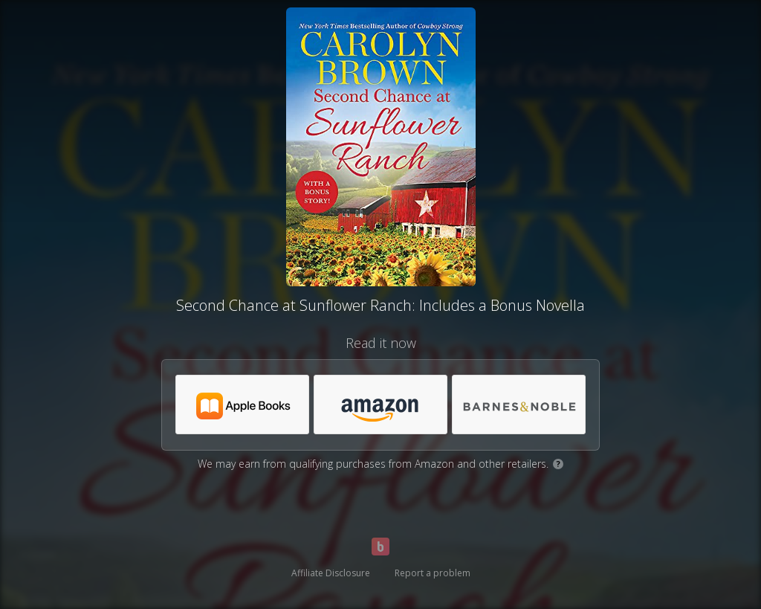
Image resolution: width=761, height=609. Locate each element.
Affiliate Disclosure (330, 573)
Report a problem (432, 573)
